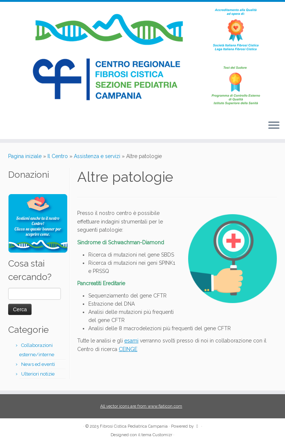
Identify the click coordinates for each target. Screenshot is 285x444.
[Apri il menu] (273, 125)
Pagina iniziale (25, 156)
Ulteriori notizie (38, 374)
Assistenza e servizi (97, 156)
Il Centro (58, 156)
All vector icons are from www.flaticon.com (141, 406)
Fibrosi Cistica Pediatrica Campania (134, 426)
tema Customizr (156, 434)
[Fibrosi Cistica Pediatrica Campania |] (142, 58)
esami (131, 341)
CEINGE (128, 349)
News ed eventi (38, 364)
